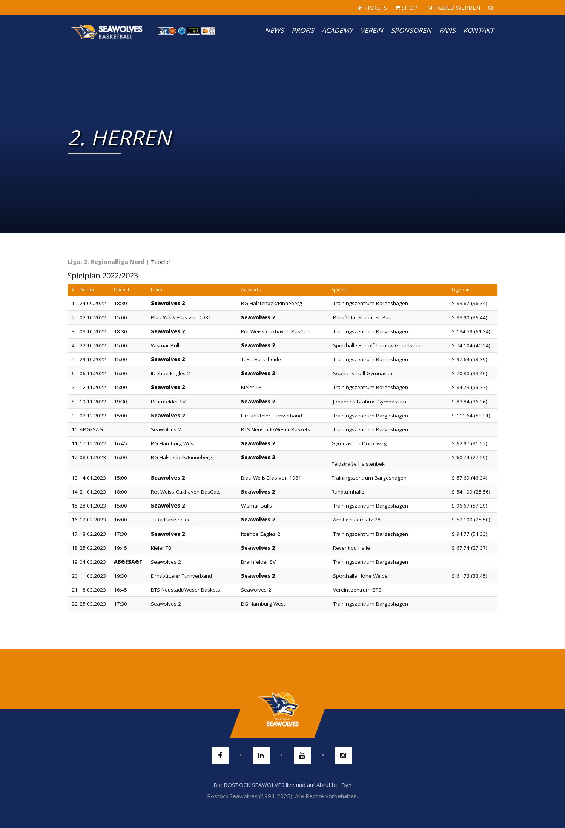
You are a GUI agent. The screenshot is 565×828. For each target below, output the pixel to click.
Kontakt (478, 30)
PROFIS (303, 30)
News (274, 30)
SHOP (406, 7)
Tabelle (160, 261)
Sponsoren (411, 30)
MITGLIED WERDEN (453, 7)
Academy (337, 30)
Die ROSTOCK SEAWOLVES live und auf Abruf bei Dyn (282, 784)
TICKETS (372, 7)
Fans (447, 30)
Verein (371, 30)
